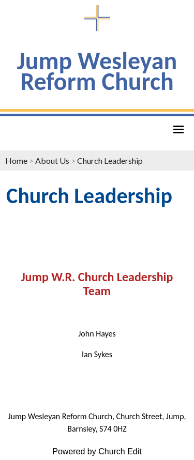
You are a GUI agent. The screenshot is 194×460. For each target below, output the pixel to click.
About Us (52, 160)
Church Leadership (110, 160)
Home (16, 160)
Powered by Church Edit (97, 451)
